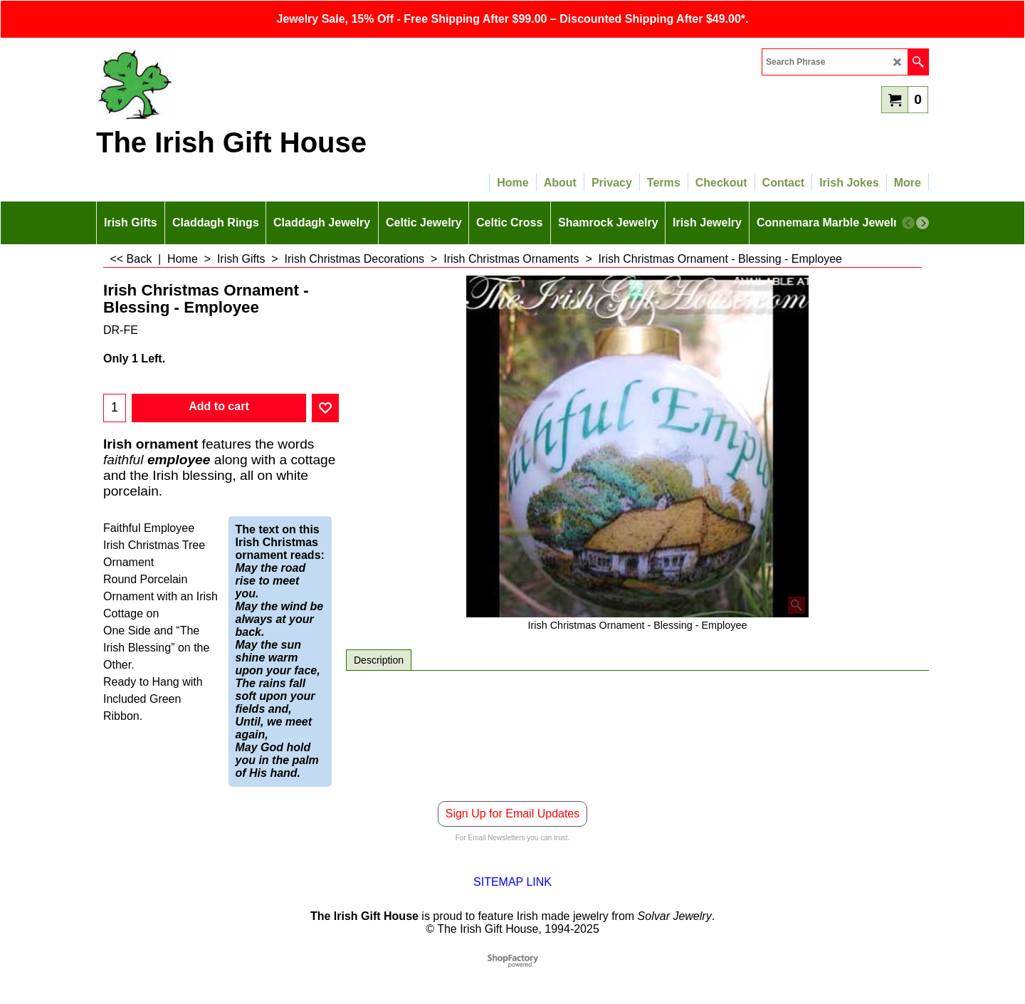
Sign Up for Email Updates (513, 813)
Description (379, 660)
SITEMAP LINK (512, 882)
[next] (922, 222)
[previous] (908, 222)
